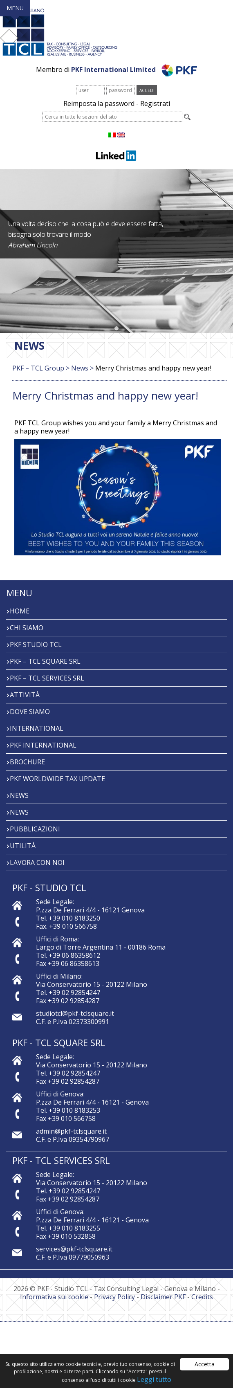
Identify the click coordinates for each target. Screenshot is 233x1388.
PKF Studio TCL (36, 644)
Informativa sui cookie (54, 1296)
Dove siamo (30, 711)
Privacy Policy (114, 1296)
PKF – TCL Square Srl (45, 661)
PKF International (43, 745)
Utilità (23, 845)
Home (19, 610)
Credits (202, 1296)
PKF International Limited (134, 69)
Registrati (155, 103)
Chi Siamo (26, 627)
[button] (116, 328)
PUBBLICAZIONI (35, 828)
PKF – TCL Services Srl (47, 678)
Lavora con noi (37, 862)
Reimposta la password (98, 103)
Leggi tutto (154, 1379)
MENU (15, 8)
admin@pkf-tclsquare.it (71, 1131)
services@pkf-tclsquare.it (74, 1248)
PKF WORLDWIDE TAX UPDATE (57, 778)
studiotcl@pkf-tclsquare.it (75, 1013)
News (19, 795)
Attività (25, 694)
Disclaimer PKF (163, 1296)
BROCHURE (27, 761)
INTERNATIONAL (36, 728)
